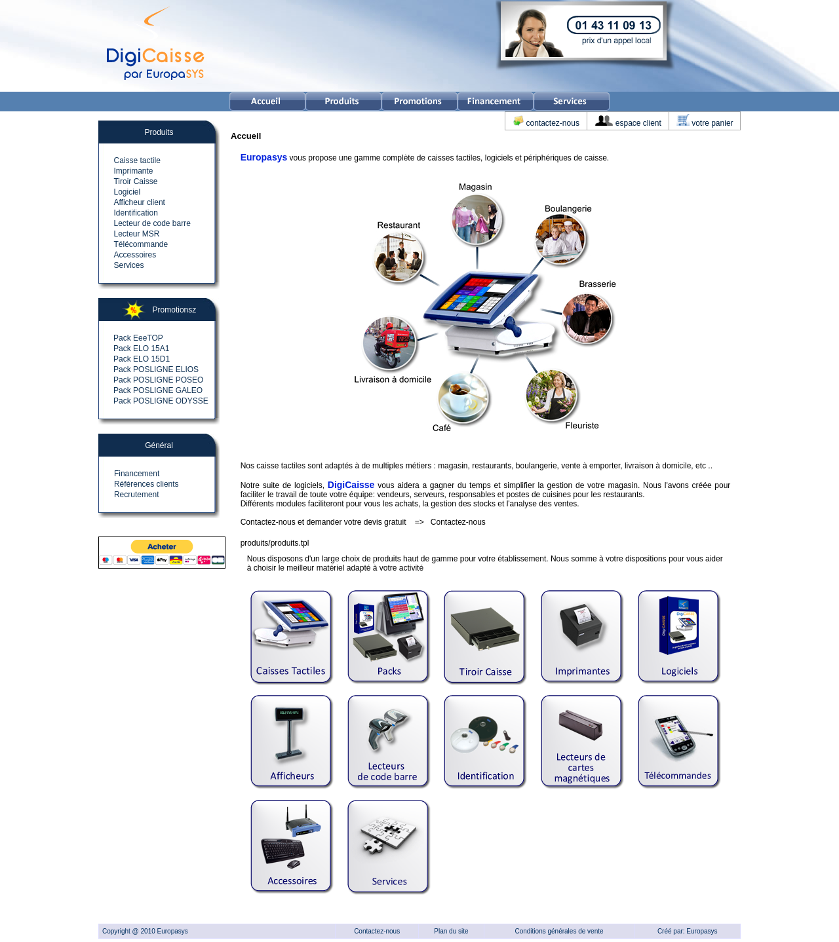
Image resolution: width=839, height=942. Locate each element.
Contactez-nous (458, 522)
